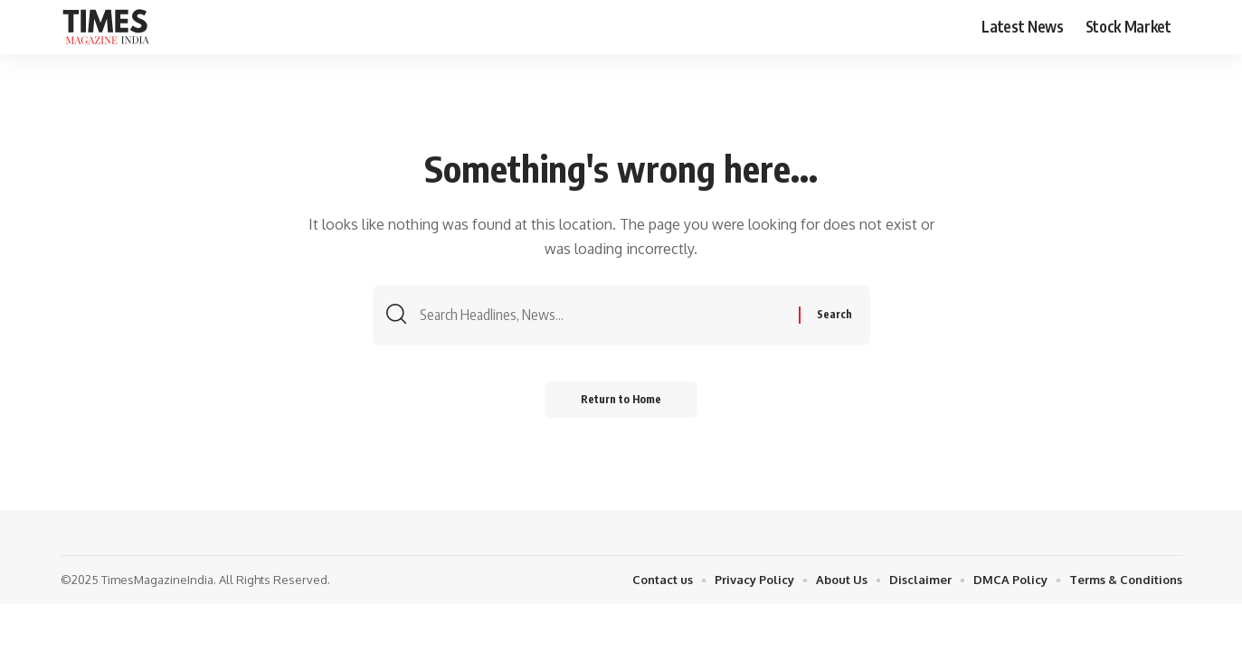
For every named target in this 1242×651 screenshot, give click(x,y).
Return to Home (621, 399)
